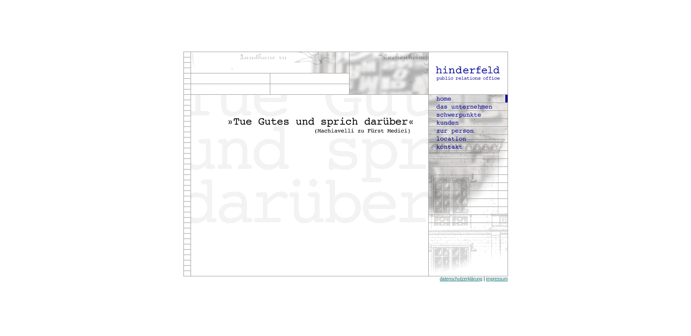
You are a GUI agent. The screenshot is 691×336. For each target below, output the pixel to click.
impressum (497, 278)
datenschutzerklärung (461, 278)
